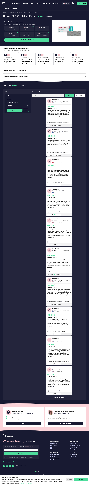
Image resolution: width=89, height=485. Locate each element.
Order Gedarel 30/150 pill (26, 40)
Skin (28, 33)
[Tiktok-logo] (13, 466)
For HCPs (52, 460)
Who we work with (55, 458)
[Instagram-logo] (7, 466)
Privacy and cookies (75, 445)
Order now (23, 423)
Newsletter (73, 460)
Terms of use (73, 443)
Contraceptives (12, 12)
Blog (71, 458)
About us (52, 456)
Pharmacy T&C (73, 447)
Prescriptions (73, 456)
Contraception (16, 3)
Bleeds (27, 27)
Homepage (5, 12)
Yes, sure (81, 479)
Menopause (25, 3)
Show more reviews (59, 397)
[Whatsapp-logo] (4, 466)
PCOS (38, 3)
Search (69, 95)
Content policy (73, 449)
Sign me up (20, 453)
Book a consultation (65, 423)
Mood (12, 27)
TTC (51, 449)
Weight (12, 33)
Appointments (73, 454)
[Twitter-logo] (10, 466)
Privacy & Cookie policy (29, 457)
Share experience (54, 454)
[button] (44, 70)
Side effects (19, 12)
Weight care (55, 3)
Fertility (32, 3)
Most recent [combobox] (79, 95)
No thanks (69, 479)
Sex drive (43, 27)
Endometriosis (46, 3)
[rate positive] (48, 125)
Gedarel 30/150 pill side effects (30, 12)
